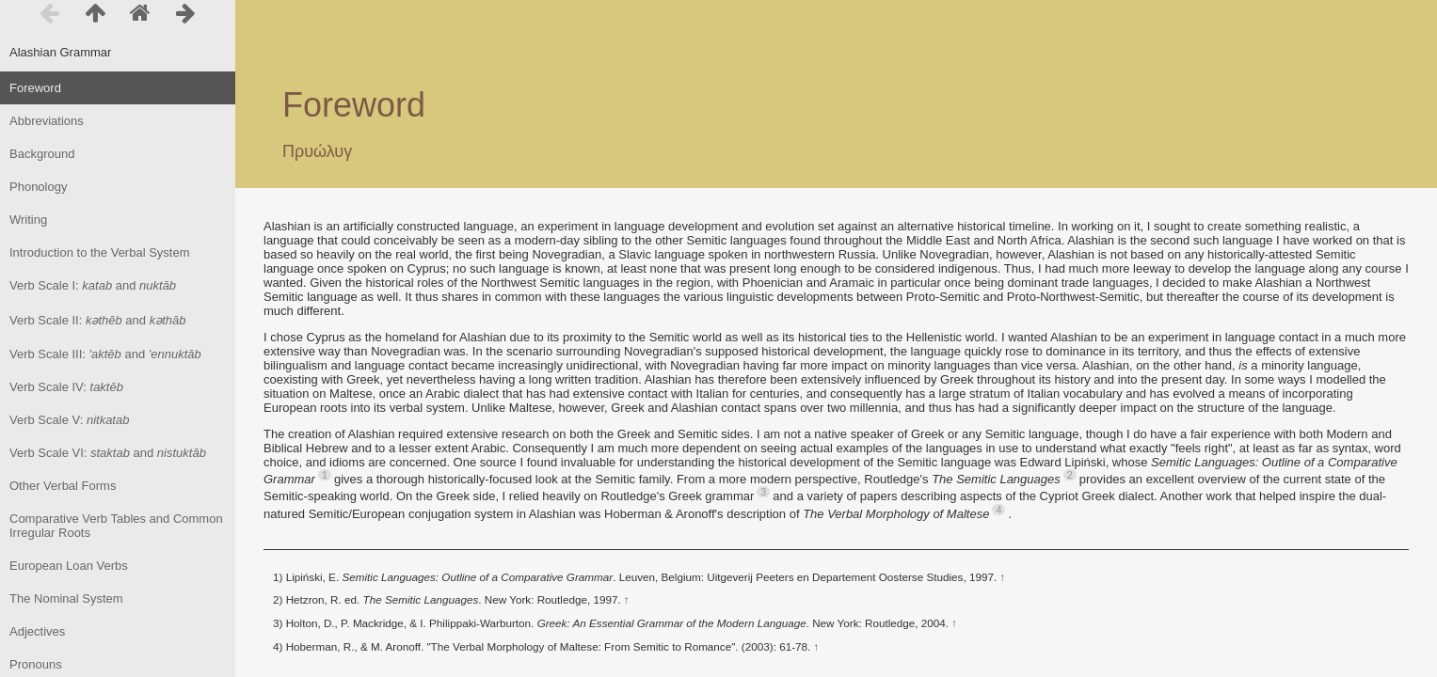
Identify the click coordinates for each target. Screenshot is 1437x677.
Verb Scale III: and (105, 354)
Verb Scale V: (69, 420)
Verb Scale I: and (92, 285)
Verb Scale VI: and (107, 453)
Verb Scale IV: (66, 387)
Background (41, 154)
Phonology (38, 187)
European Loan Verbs (68, 566)
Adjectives (37, 631)
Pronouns (35, 664)
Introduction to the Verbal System (99, 252)
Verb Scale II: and (97, 320)
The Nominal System (66, 598)
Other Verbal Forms (62, 486)
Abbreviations (46, 121)
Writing (28, 220)
